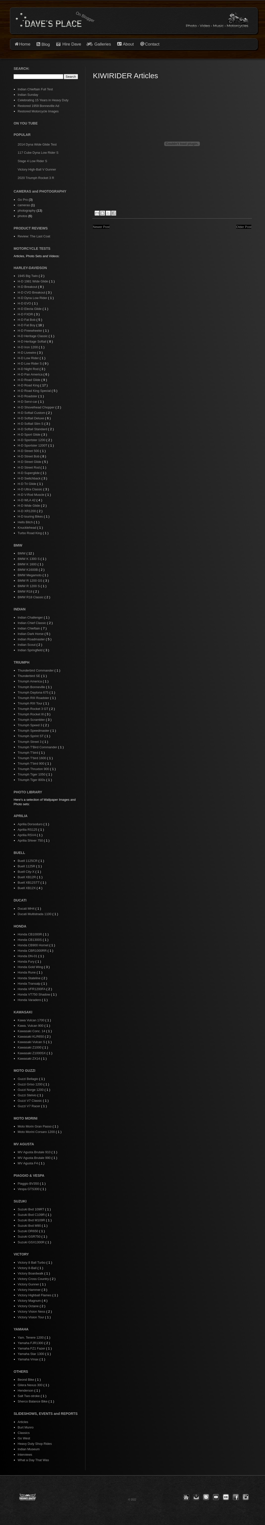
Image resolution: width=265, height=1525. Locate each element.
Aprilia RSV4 (27, 835)
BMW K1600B (28, 570)
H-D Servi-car (28, 401)
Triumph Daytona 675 (33, 692)
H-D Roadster (28, 396)
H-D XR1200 (27, 511)
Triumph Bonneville (32, 687)
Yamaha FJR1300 (31, 1343)
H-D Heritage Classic (33, 336)
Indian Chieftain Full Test (35, 89)
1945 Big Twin (28, 276)
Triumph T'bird (28, 752)
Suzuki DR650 (28, 1231)
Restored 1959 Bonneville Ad (38, 106)
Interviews (25, 1454)
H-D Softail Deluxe (31, 418)
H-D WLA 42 (27, 500)
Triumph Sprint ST (31, 736)
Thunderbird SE (29, 676)
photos (22, 216)
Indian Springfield (30, 650)
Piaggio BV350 (29, 1183)
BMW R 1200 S (29, 586)
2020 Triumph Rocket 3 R (36, 178)
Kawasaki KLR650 (31, 1036)
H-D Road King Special (35, 391)
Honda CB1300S (30, 940)
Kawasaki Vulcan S (32, 1042)
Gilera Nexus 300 (30, 1385)
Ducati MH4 (26, 908)
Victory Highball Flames (35, 1295)
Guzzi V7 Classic (30, 1100)
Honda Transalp (29, 983)
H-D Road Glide (29, 380)
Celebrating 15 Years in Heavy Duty (43, 100)
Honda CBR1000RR (33, 950)
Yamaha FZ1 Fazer (32, 1348)
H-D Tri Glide (27, 484)
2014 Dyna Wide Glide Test (37, 144)
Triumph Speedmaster (34, 730)
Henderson (26, 1390)
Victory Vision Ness (32, 1311)
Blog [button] (45, 44)
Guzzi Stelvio (27, 1095)
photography (26, 210)
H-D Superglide (29, 473)
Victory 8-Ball (27, 1268)
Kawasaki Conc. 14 (32, 1031)
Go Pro (23, 199)
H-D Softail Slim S (31, 423)
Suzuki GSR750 (29, 1236)
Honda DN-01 (28, 956)
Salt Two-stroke (29, 1396)
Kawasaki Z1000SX (32, 1053)
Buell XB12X (27, 888)
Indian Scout (27, 645)
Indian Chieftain (29, 628)
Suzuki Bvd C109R (32, 1215)
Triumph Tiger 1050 (32, 774)
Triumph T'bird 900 (31, 763)
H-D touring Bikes (31, 516)
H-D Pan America (30, 374)
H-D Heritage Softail (32, 341)
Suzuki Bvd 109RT (31, 1209)
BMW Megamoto (30, 575)
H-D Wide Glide (29, 505)
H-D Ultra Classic (30, 489)
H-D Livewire (27, 352)
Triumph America (30, 681)
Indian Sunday (28, 95)
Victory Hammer (30, 1290)
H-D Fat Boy (27, 325)
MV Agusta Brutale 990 (35, 1158)
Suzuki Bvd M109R (32, 1220)
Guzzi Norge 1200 (31, 1090)
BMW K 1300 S (29, 559)
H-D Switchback (29, 478)
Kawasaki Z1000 (30, 1047)
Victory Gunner (29, 1284)
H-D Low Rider (29, 358)
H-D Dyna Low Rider (33, 298)
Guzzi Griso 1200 (30, 1084)
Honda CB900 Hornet (33, 945)
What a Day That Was (33, 1460)
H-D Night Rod (28, 369)
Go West (24, 1438)
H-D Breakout (28, 287)
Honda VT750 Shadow (34, 994)
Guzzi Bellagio (28, 1079)
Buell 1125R (27, 866)
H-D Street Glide (30, 462)
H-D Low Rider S (30, 363)
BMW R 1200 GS (30, 580)
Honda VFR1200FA (32, 989)
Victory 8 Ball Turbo (32, 1262)
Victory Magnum (30, 1300)
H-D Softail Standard (33, 429)
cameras (24, 205)
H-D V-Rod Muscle (31, 495)
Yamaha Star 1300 (31, 1354)
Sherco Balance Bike (33, 1401)
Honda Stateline (29, 978)
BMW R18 (25, 591)
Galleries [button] (102, 44)
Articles (23, 1422)
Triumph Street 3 (30, 742)
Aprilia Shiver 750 (31, 840)
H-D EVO (25, 303)
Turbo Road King (30, 533)
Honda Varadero (30, 1000)
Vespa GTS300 (29, 1189)
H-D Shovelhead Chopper (36, 407)
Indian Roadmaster (32, 639)
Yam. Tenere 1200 (31, 1337)
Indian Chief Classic (32, 623)
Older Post (243, 227)
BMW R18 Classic (31, 597)
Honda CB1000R (30, 934)
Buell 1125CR (28, 861)
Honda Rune (27, 972)
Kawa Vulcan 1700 (31, 1020)
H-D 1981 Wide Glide (33, 281)
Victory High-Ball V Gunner (37, 169)
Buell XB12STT (29, 882)
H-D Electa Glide (30, 309)
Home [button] (24, 44)
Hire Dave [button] (68, 44)
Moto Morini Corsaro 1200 (37, 1132)
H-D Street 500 (29, 451)
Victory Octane (29, 1306)
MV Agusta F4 (28, 1163)
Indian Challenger (31, 617)
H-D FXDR (26, 314)
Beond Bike (26, 1379)
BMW (22, 553)
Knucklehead (27, 527)
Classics (23, 1433)
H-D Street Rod (29, 467)
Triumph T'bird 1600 (32, 758)
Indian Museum (29, 1449)
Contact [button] (152, 44)
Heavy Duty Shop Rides (35, 1444)
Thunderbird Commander (36, 670)
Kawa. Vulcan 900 (31, 1025)
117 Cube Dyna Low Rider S (38, 152)
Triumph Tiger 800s (32, 780)
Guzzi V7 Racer (29, 1106)
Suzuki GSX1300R (31, 1242)
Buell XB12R (27, 877)
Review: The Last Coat (34, 236)
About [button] (128, 44)
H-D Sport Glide (29, 434)
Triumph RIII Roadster (34, 698)
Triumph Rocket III (31, 714)
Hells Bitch (26, 522)
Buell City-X (26, 872)
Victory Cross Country (34, 1279)
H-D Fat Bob (27, 320)
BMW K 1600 (27, 564)
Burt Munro (25, 1427)
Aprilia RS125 (28, 829)
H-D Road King (29, 385)
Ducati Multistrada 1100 (35, 914)
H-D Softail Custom (32, 413)
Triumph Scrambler (32, 720)
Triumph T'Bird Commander (38, 747)
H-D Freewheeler (30, 330)
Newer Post (101, 227)
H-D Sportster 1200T (33, 445)
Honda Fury (26, 961)
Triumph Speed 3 (30, 725)
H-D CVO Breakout (32, 292)
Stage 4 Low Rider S (32, 161)
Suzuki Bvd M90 (30, 1225)
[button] (186, 1497)
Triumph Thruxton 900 (34, 769)
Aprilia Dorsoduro (30, 824)
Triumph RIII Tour (30, 703)
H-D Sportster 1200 (32, 440)
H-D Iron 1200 (28, 347)
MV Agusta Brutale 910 (35, 1152)
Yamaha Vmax (28, 1359)
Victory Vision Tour (31, 1317)
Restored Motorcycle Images (38, 111)
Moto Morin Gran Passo (35, 1126)
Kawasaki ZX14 (29, 1058)
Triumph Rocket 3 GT (33, 709)
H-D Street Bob (29, 456)
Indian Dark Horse (31, 634)
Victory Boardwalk (31, 1273)
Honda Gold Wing (31, 967)
